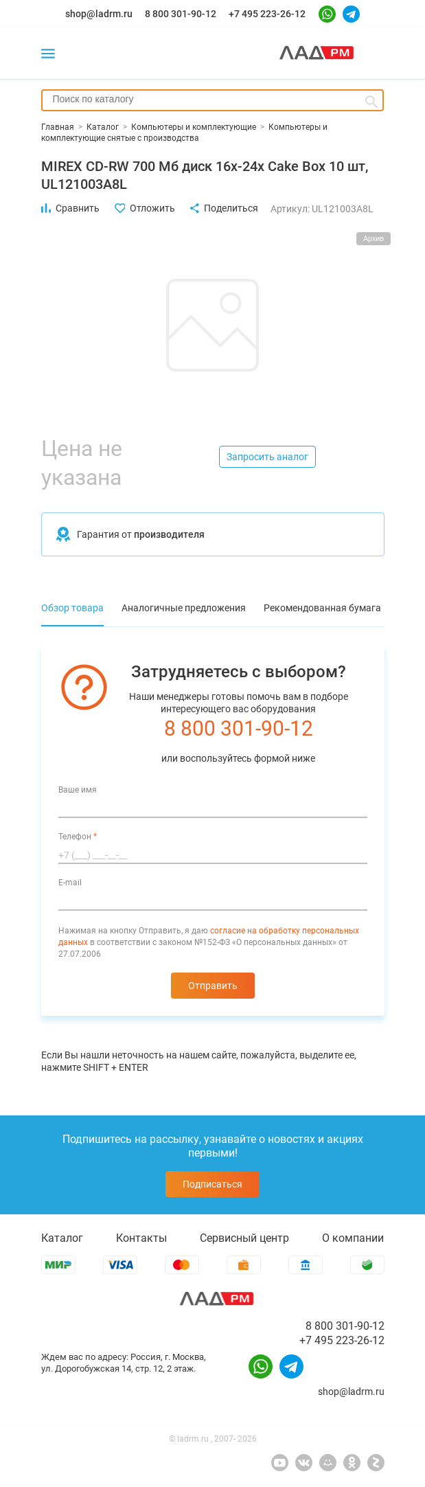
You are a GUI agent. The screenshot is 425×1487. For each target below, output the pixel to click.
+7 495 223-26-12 (267, 13)
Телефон (77, 836)
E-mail (70, 882)
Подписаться (212, 1184)
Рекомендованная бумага (322, 607)
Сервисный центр (244, 1238)
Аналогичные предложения (184, 607)
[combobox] (212, 100)
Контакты (141, 1238)
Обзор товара (72, 607)
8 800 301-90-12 (180, 13)
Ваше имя (77, 790)
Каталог (62, 1238)
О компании (353, 1238)
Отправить (213, 985)
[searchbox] (212, 99)
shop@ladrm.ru (99, 13)
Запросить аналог (267, 456)
